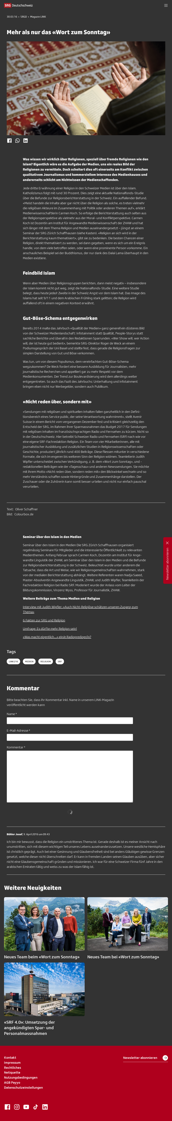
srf (60, 661)
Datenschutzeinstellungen (23, 1087)
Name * (12, 714)
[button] (166, 5)
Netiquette (12, 1072)
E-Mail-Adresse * (18, 730)
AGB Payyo (12, 1082)
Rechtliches (12, 1067)
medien (29, 661)
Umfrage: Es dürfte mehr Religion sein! (50, 628)
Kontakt (10, 1057)
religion (45, 661)
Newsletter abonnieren (145, 1058)
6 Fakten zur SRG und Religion (44, 620)
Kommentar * (16, 747)
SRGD (23, 16)
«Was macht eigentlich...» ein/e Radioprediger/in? (57, 637)
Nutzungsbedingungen (20, 1077)
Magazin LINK (38, 16)
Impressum (12, 1062)
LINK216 (13, 661)
